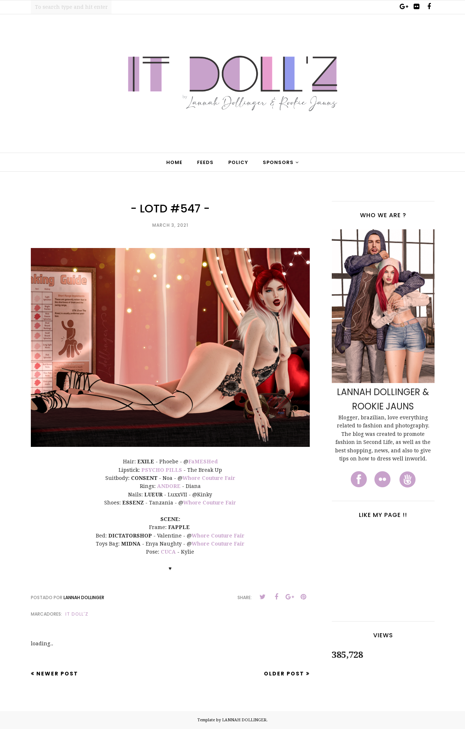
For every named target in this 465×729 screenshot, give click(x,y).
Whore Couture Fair (208, 478)
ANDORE (169, 486)
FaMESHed (203, 461)
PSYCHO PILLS (161, 470)
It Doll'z (76, 614)
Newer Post (57, 673)
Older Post (284, 673)
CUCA (168, 552)
